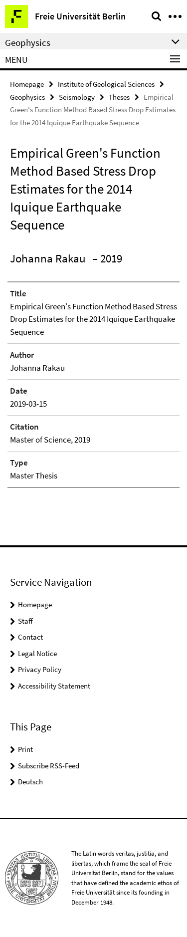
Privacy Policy (39, 669)
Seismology (77, 97)
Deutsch (30, 781)
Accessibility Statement (54, 686)
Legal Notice (37, 653)
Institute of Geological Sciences (106, 84)
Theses (119, 97)
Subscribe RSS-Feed (48, 765)
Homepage (27, 84)
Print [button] (25, 749)
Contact (30, 637)
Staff (25, 621)
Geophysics (27, 97)
